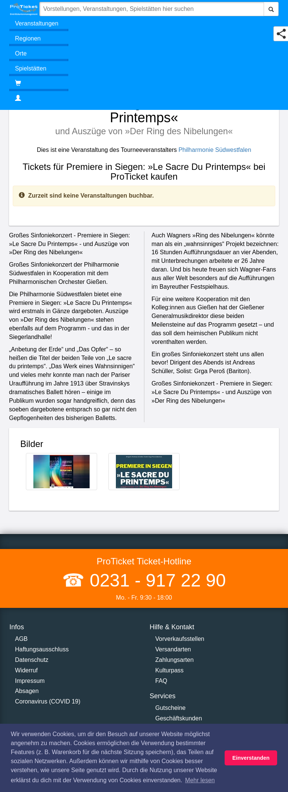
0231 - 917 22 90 (155, 580)
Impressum (30, 681)
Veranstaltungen (36, 23)
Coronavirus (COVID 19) (47, 701)
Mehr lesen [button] (200, 780)
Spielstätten (30, 68)
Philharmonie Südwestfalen (214, 150)
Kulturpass (169, 670)
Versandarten (173, 649)
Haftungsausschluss (42, 649)
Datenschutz (31, 660)
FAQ (161, 681)
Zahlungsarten (174, 660)
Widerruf (26, 670)
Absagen (27, 691)
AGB (21, 639)
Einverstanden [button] (251, 758)
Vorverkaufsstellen (179, 639)
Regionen (28, 38)
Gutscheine (170, 708)
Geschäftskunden (178, 718)
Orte (21, 53)
